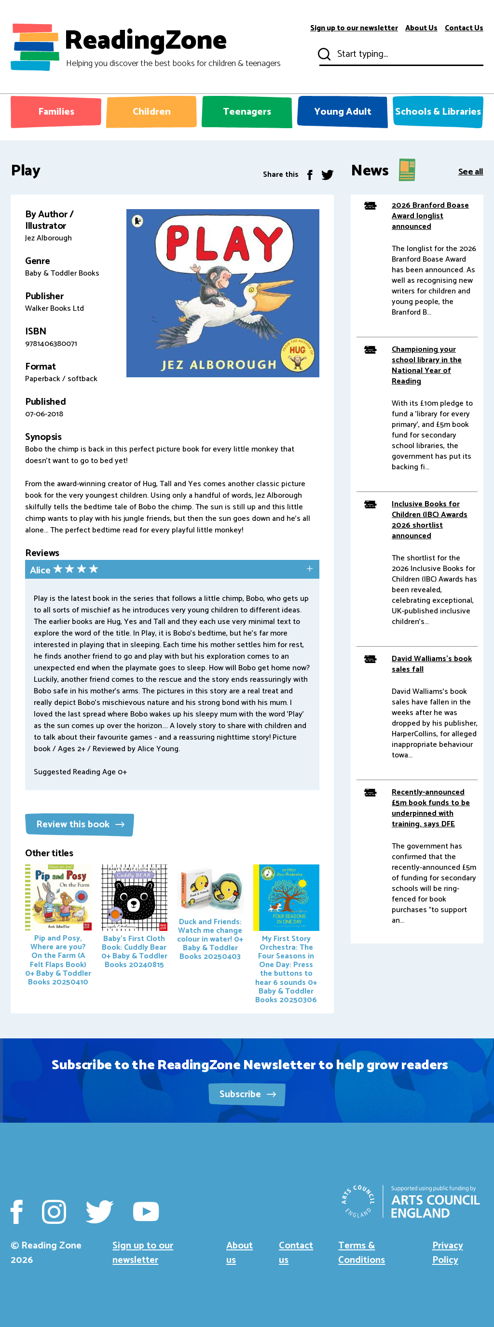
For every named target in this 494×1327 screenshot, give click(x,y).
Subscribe (248, 1094)
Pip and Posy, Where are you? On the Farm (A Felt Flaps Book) (58, 926)
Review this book (80, 825)
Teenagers (247, 112)
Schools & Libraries (438, 112)
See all (470, 171)
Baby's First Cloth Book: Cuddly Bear (134, 917)
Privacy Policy (447, 1253)
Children (152, 112)
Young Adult (342, 112)
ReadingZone (172, 47)
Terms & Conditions (361, 1253)
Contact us (296, 1253)
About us (239, 1253)
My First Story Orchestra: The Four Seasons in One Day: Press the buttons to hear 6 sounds (286, 935)
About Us (421, 28)
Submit (323, 54)
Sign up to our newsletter (354, 28)
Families (56, 112)
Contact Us (464, 28)
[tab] (172, 570)
